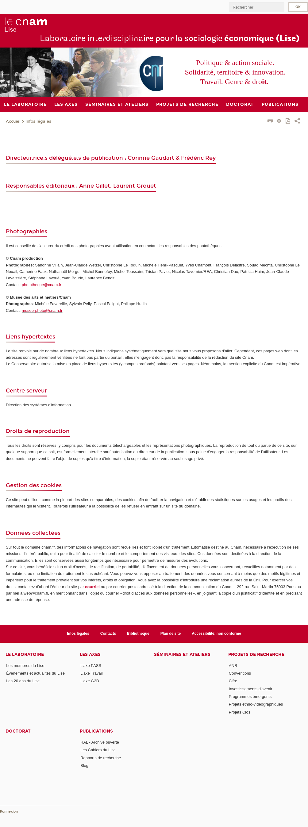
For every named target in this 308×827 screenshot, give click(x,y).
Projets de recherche (256, 654)
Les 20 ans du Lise (23, 681)
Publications (96, 731)
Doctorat (18, 731)
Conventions (240, 673)
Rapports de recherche (100, 758)
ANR (233, 665)
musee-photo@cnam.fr (42, 310)
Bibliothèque (138, 633)
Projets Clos (239, 712)
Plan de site (170, 633)
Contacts (108, 633)
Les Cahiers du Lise (98, 750)
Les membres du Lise (25, 665)
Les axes (90, 654)
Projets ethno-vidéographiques (256, 704)
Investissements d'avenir (250, 689)
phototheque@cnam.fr (41, 284)
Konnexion (9, 812)
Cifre (233, 681)
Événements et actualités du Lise (35, 673)
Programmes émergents (250, 696)
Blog (84, 765)
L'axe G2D (89, 681)
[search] (256, 7)
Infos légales (38, 121)
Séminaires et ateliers (182, 654)
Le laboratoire (25, 654)
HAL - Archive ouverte (99, 742)
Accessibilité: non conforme (216, 633)
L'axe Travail (91, 673)
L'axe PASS (90, 665)
